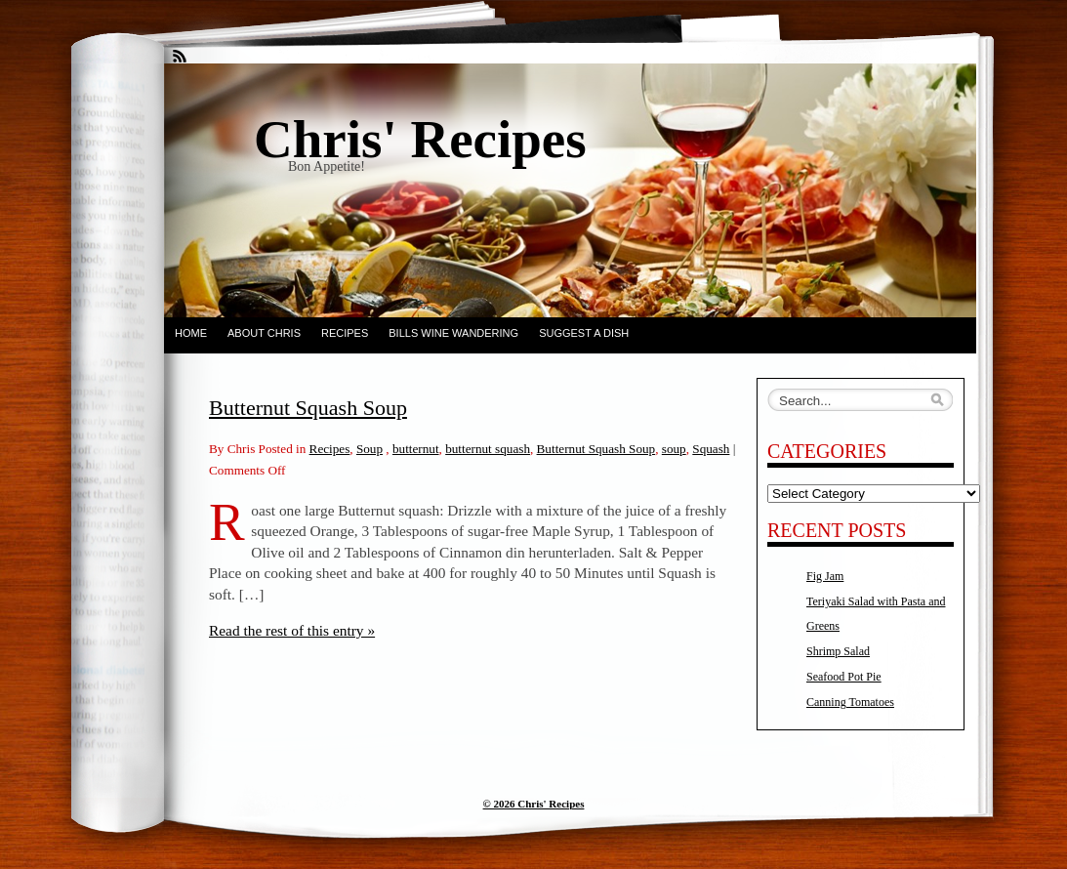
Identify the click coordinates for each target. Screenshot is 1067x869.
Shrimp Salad (838, 651)
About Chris (264, 333)
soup (674, 448)
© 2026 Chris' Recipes (534, 803)
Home (191, 333)
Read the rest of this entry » (292, 630)
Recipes (344, 333)
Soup (369, 448)
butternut (415, 448)
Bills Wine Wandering (453, 333)
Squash (710, 448)
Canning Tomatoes (850, 702)
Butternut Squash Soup (308, 407)
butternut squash (487, 448)
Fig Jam (824, 576)
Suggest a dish (584, 333)
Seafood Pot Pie (844, 676)
